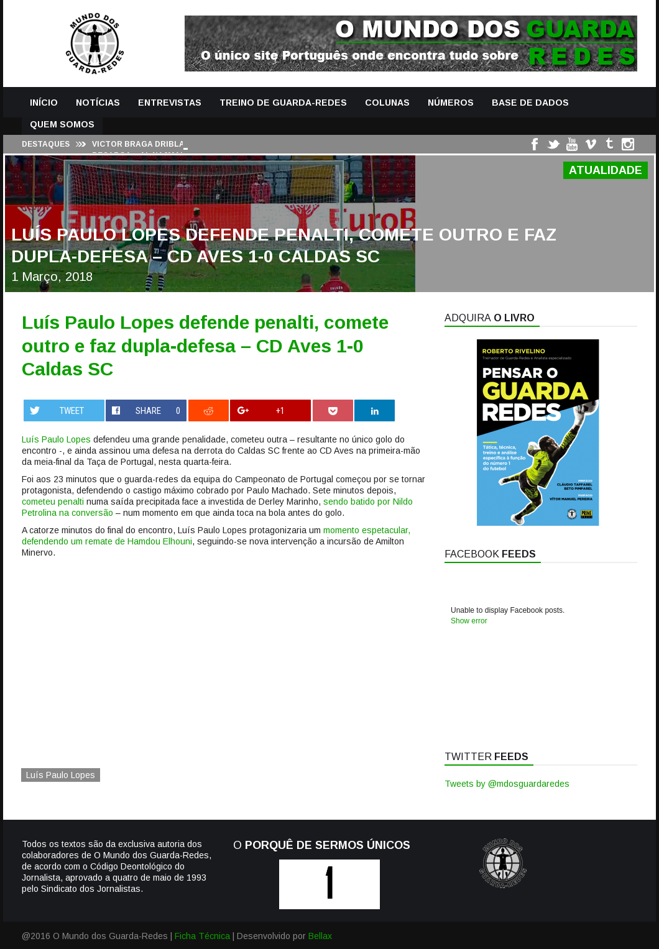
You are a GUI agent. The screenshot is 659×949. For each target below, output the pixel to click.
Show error (469, 621)
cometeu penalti (53, 502)
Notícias (98, 103)
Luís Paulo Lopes (56, 439)
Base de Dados (530, 103)
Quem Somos (62, 124)
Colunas (387, 103)
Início (44, 103)
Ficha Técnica (202, 936)
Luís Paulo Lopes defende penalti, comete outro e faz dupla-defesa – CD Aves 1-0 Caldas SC (205, 345)
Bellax (320, 936)
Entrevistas (169, 103)
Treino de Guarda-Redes (283, 103)
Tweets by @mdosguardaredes (507, 784)
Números (451, 103)
